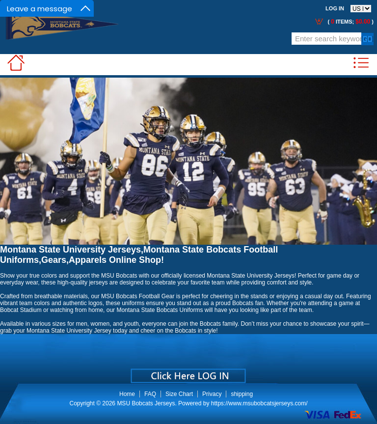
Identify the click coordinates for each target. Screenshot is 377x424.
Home (127, 394)
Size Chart (179, 394)
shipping (242, 394)
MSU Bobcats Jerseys (146, 403)
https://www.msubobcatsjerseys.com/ (259, 403)
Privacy (211, 394)
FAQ (150, 394)
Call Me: (116, 40)
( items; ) (350, 22)
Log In (334, 8)
